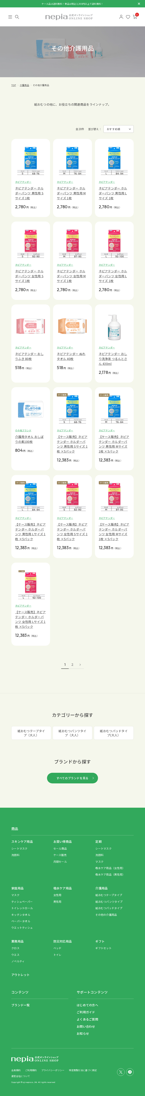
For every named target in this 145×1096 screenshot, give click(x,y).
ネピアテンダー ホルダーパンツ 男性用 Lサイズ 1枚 (113, 193)
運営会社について (20, 1076)
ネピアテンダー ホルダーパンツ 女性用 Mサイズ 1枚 (71, 276)
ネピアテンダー (23, 181)
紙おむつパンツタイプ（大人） (72, 733)
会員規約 (16, 1070)
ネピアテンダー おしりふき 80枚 (29, 356)
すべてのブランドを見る (72, 778)
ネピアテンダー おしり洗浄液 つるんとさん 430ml (113, 358)
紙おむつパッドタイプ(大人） (114, 733)
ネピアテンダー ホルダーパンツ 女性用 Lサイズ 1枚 (113, 276)
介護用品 (24, 85)
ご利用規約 (31, 1070)
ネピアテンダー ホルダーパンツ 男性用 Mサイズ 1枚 (71, 193)
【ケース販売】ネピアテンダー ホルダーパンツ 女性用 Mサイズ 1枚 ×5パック (114, 531)
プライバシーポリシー (53, 1070)
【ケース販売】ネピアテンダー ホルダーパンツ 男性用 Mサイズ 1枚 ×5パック (114, 444)
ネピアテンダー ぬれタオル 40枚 (71, 356)
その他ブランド (23, 430)
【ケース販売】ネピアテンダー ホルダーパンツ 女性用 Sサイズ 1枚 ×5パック (72, 531)
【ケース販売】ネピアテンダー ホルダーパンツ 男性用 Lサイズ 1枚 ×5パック (30, 531)
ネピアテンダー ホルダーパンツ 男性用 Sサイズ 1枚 (29, 193)
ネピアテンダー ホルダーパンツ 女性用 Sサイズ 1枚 (29, 276)
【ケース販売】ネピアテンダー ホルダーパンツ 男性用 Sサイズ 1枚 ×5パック (72, 444)
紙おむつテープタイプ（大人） (31, 733)
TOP (13, 85)
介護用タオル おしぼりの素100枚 (29, 439)
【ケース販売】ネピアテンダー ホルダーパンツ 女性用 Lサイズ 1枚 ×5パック (30, 619)
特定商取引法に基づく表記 (83, 1070)
